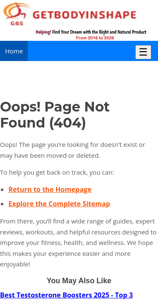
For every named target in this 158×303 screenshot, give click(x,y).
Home (14, 51)
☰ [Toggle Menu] (143, 52)
